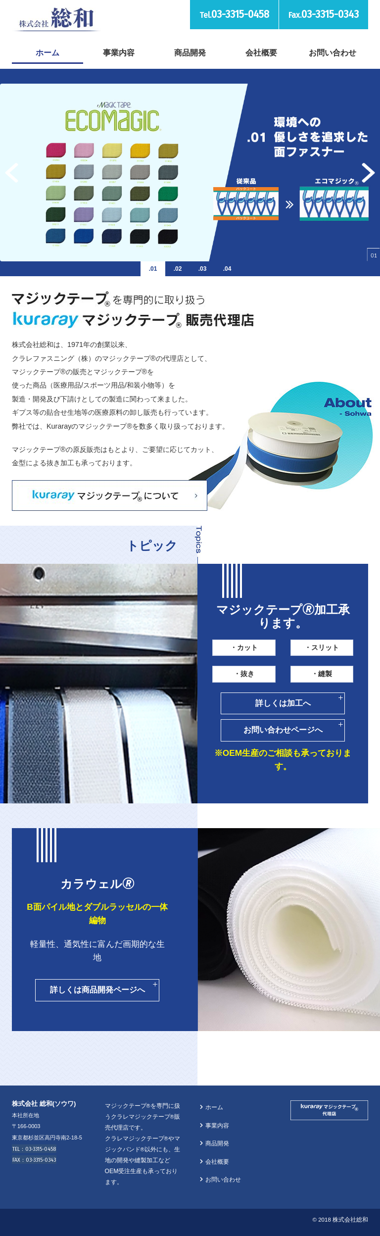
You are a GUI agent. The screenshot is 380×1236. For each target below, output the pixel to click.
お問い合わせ (332, 52)
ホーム (47, 52)
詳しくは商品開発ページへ (97, 990)
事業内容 (119, 52)
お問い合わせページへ (283, 730)
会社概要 (261, 52)
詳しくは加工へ (283, 703)
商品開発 (190, 52)
